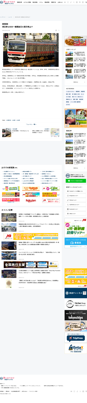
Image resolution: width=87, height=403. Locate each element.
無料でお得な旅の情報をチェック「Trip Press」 (54, 385)
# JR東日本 (8, 120)
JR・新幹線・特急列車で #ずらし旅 (30, 173)
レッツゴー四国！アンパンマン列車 (49, 180)
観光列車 (81, 99)
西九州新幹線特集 (8, 176)
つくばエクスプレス (70, 91)
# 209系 (18, 120)
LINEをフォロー (71, 213)
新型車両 (77, 91)
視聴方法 (53, 2)
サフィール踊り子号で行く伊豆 (10, 178)
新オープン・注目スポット (77, 96)
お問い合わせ (24, 391)
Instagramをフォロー (72, 195)
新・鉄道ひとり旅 (75, 94)
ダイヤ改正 (68, 96)
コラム (41, 2)
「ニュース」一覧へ (31, 124)
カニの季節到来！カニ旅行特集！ (49, 176)
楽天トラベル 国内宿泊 (28, 178)
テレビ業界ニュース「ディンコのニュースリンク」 (30, 385)
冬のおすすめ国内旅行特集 (28, 183)
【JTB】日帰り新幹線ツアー (48, 171)
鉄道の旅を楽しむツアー (47, 183)
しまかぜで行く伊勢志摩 (28, 180)
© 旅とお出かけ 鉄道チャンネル (5, 393)
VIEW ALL (76, 82)
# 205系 (13, 120)
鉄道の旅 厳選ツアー (27, 171)
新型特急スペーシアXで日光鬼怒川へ (12, 180)
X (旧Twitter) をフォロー (73, 204)
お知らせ (60, 2)
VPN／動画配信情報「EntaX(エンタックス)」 (10, 387)
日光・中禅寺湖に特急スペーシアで (49, 178)
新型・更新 (75, 99)
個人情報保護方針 (15, 391)
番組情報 (47, 2)
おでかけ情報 (27, 2)
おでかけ (68, 104)
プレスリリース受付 (33, 391)
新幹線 (67, 101)
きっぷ (82, 94)
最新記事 (19, 2)
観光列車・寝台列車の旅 (9, 183)
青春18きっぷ (69, 99)
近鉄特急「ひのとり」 (46, 173)
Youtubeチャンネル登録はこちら (75, 191)
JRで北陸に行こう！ (27, 176)
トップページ (2, 17)
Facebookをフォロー (72, 209)
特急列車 (83, 91)
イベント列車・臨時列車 (75, 101)
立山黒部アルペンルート (9, 171)
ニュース (10, 17)
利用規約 (2, 391)
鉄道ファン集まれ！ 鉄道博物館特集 (12, 173)
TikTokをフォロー (72, 200)
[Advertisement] (43, 10)
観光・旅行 (68, 94)
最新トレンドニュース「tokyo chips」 (9, 385)
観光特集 (35, 2)
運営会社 (7, 391)
